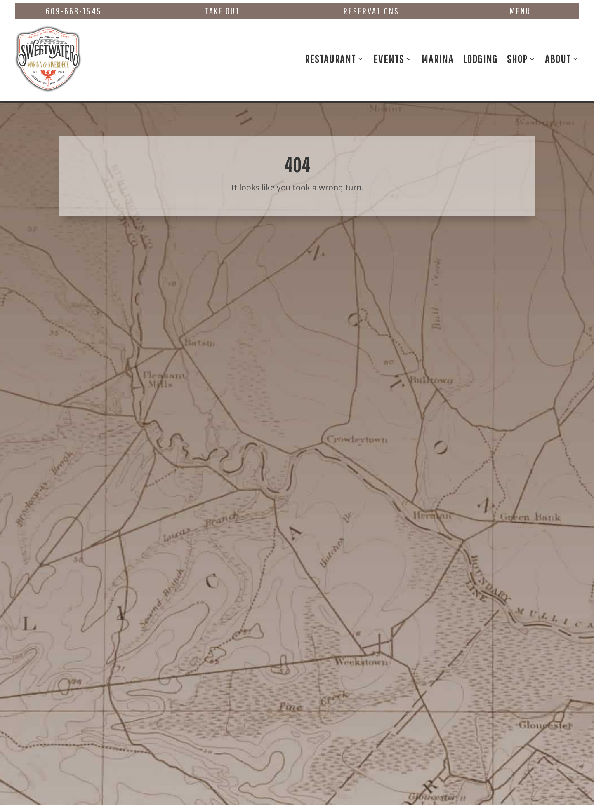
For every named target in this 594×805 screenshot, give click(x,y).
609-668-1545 (74, 10)
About (558, 58)
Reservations (371, 10)
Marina (438, 58)
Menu (520, 10)
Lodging (480, 58)
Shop (517, 58)
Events (388, 58)
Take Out (222, 10)
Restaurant (330, 58)
